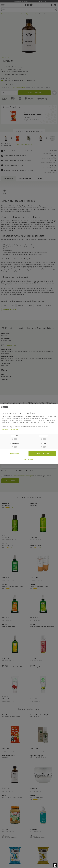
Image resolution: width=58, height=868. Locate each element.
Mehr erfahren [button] (29, 459)
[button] (55, 865)
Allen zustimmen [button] (43, 453)
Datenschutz (14, 429)
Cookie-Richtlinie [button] (50, 420)
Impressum (4, 429)
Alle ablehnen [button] (15, 453)
